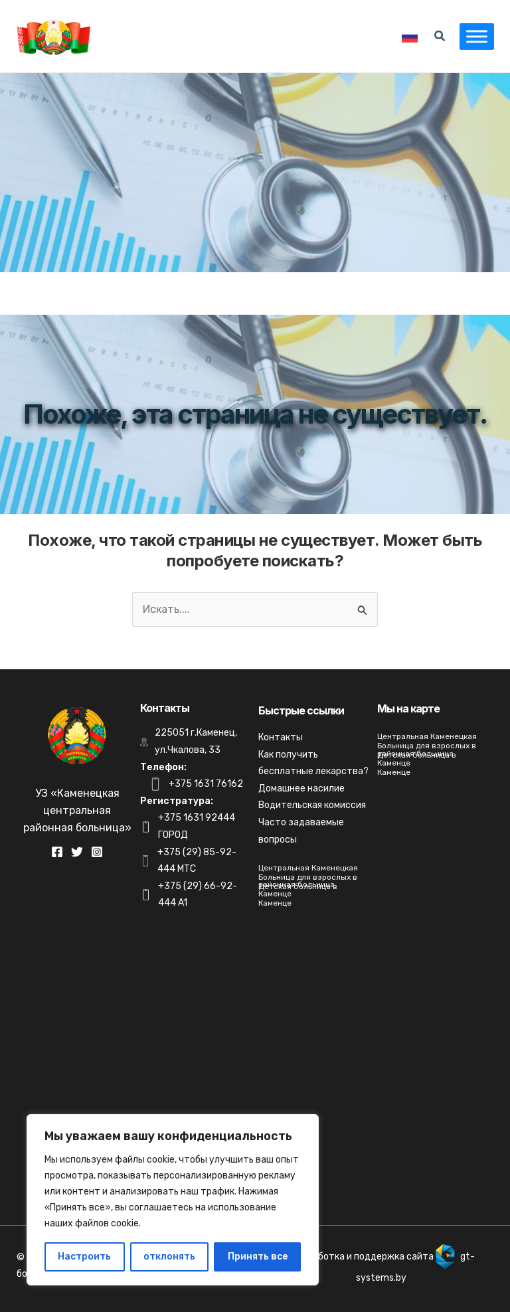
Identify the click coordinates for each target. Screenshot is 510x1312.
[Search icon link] (435, 38)
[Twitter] (77, 852)
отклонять (169, 1256)
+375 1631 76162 (206, 783)
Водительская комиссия (312, 805)
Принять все (258, 1256)
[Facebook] (57, 852)
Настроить (84, 1256)
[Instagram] (97, 852)
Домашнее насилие (301, 788)
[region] (173, 1199)
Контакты (280, 737)
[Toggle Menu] (471, 36)
